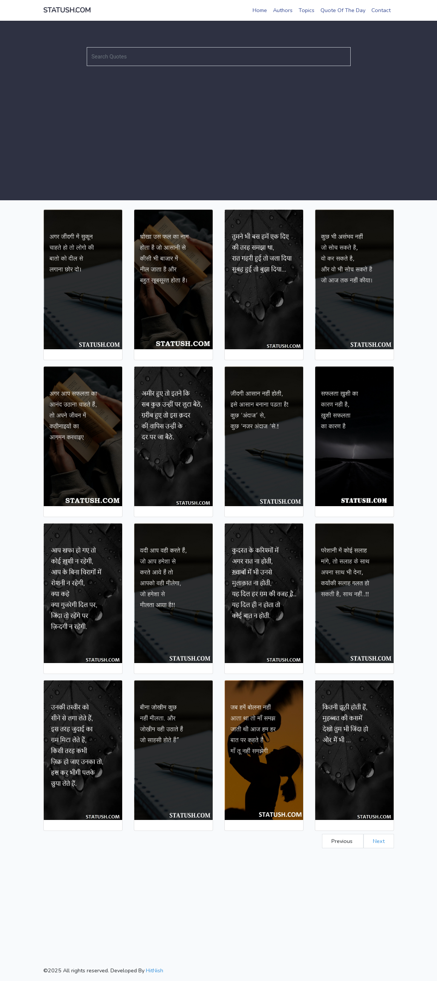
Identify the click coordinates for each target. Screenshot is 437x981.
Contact (381, 10)
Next (379, 841)
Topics (306, 10)
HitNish (154, 970)
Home (260, 10)
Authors (283, 10)
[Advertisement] (218, 125)
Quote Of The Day (342, 10)
